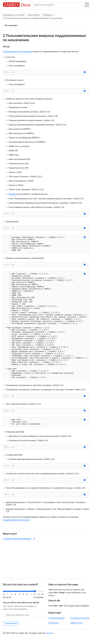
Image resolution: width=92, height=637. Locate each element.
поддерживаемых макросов (16, 553)
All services (53, 623)
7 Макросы (48, 15)
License (49, 633)
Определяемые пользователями (18, 51)
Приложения (34, 15)
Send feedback (11, 623)
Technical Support (56, 618)
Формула (13, 195)
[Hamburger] (86, 5)
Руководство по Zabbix (14, 15)
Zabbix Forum (76, 623)
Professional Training (79, 618)
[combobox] (57, 5)
